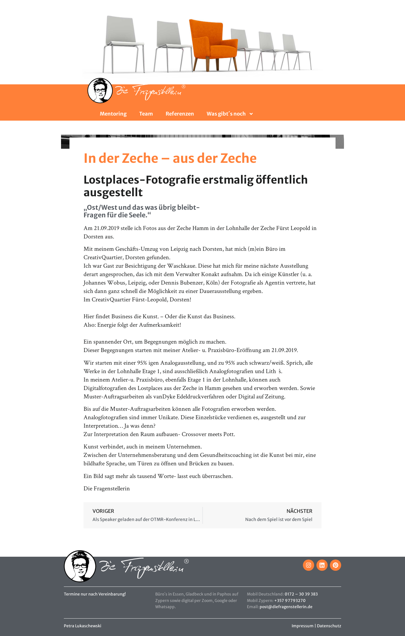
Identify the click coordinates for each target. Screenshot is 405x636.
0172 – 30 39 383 (301, 594)
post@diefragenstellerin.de (286, 606)
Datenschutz (329, 625)
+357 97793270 (290, 600)
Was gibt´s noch (230, 114)
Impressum (303, 625)
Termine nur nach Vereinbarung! (95, 594)
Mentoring (113, 114)
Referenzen (180, 114)
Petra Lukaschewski (82, 625)
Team (146, 114)
